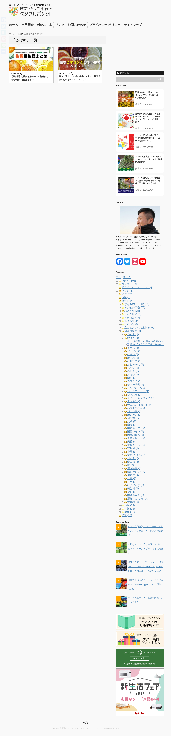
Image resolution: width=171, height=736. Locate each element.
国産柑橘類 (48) (133, 331)
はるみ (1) (133, 357)
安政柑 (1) (133, 448)
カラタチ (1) (134, 381)
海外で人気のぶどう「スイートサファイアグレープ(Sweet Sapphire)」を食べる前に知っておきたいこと (146, 566)
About (41, 24)
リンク (59, 24)
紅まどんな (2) (135, 485)
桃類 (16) (129, 508)
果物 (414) (127, 300)
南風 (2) (131, 424)
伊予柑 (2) (133, 418)
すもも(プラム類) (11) (136, 304)
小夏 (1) (131, 451)
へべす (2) (133, 367)
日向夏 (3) (133, 458)
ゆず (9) (131, 378)
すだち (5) (133, 347)
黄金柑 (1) (133, 502)
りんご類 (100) (132, 314)
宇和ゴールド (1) (136, 445)
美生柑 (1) (133, 488)
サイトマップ (133, 24)
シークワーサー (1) (138, 391)
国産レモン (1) (135, 431)
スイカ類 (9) (131, 321)
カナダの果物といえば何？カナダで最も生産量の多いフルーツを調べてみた (147, 138)
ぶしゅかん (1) (135, 364)
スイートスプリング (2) (140, 398)
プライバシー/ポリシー (104, 24)
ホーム (13, 24)
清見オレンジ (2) (136, 471)
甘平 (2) (131, 481)
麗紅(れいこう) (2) (137, 498)
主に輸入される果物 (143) (139, 327)
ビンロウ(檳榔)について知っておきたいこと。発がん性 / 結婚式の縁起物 (148, 159)
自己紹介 (28, 24)
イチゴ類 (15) (132, 317)
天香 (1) (131, 441)
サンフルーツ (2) (136, 388)
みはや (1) (133, 374)
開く (118, 277)
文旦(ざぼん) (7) (136, 455)
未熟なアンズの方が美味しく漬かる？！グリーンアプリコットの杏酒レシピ (146, 548)
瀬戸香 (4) (133, 475)
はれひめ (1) (134, 361)
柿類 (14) (129, 505)
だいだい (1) (134, 351)
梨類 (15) (129, 512)
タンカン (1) (134, 401)
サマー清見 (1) (135, 384)
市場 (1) (126, 297)
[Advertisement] (140, 49)
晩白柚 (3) (133, 461)
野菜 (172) (127, 515)
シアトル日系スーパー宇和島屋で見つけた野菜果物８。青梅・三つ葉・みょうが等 (147, 181)
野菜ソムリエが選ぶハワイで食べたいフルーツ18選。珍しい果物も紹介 (147, 95)
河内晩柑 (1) (134, 468)
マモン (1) (127, 290)
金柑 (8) (131, 492)
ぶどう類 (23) (132, 310)
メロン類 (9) (131, 324)
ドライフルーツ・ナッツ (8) (137, 287)
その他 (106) (129, 280)
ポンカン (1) (134, 414)
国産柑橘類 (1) (135, 435)
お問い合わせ (77, 24)
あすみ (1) (133, 334)
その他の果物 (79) (134, 307)
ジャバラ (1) (134, 394)
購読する (123, 73)
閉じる (127, 277)
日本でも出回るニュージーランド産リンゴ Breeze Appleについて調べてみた (146, 584)
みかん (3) (133, 371)
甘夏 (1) (131, 478)
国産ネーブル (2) (136, 428)
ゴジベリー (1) (130, 284)
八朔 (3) (131, 421)
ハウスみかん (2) (136, 408)
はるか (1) (133, 354)
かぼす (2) (133, 337)
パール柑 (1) (134, 411)
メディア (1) (129, 294)
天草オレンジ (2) (136, 438)
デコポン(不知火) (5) (139, 404)
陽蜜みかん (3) (135, 495)
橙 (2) (130, 465)
